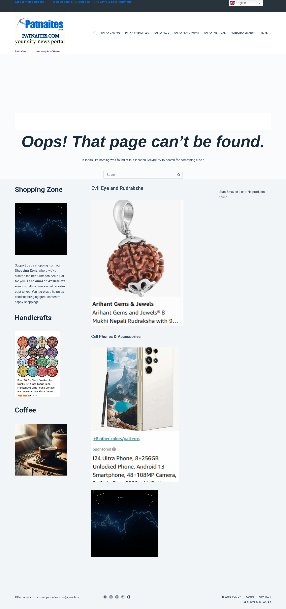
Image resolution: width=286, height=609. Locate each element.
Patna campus (110, 32)
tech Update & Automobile (71, 2)
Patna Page (161, 32)
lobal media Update (31, 2)
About (250, 596)
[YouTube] (128, 596)
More (266, 33)
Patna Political (215, 32)
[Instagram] (116, 596)
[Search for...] (139, 175)
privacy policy (231, 596)
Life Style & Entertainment (113, 2)
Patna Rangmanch (243, 32)
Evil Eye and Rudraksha (117, 188)
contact (265, 596)
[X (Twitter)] (111, 596)
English (238, 3)
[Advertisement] (143, 83)
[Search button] (179, 175)
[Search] (95, 33)
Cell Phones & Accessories (116, 336)
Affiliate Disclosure (257, 602)
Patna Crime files (137, 32)
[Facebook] (105, 596)
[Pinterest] (122, 596)
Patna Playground (186, 32)
